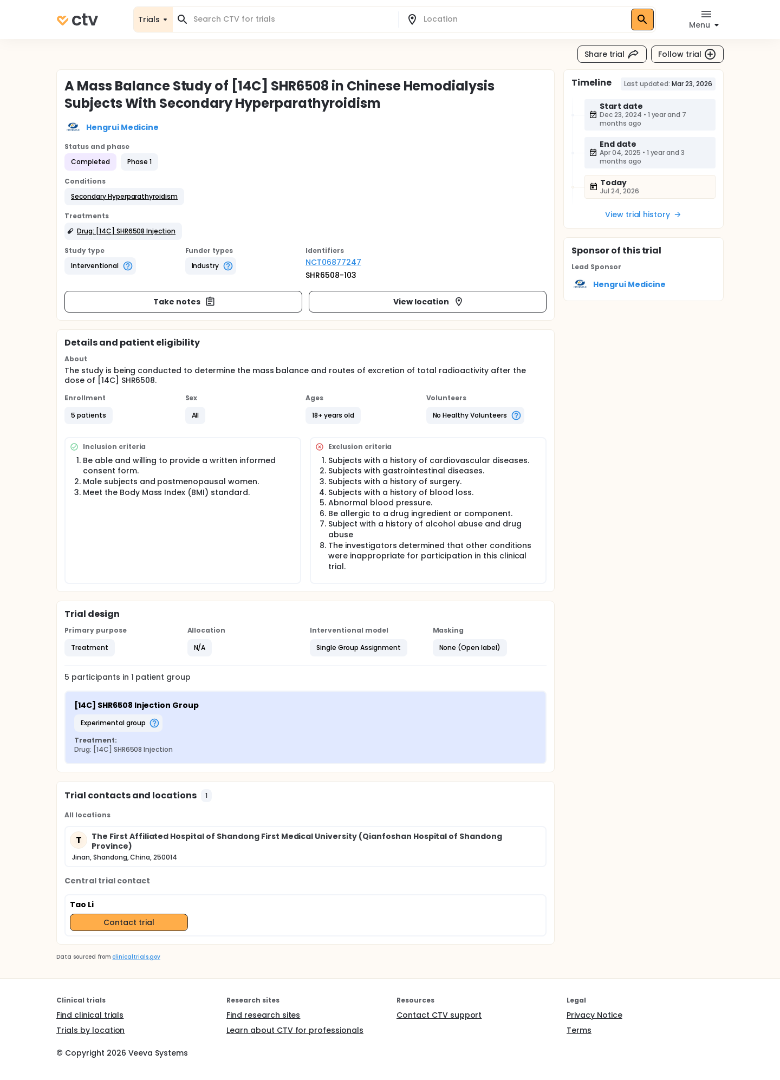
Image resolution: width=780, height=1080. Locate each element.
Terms (579, 1030)
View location (428, 301)
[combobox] (292, 19)
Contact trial (128, 922)
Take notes (184, 301)
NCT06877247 (333, 262)
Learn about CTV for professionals (294, 1030)
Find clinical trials (89, 1015)
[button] (124, 196)
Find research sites (263, 1015)
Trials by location (90, 1030)
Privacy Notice (594, 1015)
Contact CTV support (439, 1015)
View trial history (643, 214)
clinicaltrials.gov (136, 957)
